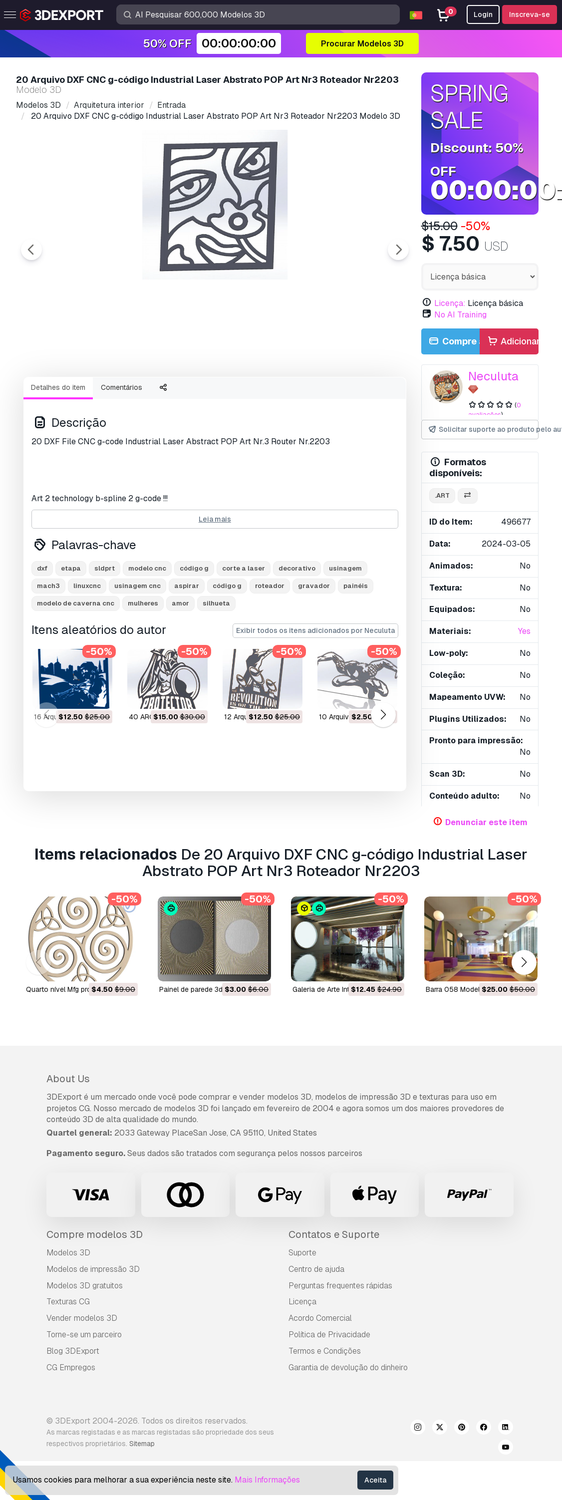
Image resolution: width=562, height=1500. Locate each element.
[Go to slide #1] (74, 395)
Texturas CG (68, 1329)
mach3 (48, 640)
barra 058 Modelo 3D (460, 1016)
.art (442, 495)
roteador (269, 640)
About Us (68, 1106)
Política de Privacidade (329, 1362)
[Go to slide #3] (202, 395)
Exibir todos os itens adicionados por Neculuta (315, 685)
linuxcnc (87, 640)
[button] (383, 770)
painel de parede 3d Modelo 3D (209, 1016)
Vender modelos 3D (81, 1345)
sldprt (104, 623)
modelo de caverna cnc (75, 658)
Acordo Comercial (320, 1345)
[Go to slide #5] (329, 395)
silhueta (216, 658)
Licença (302, 1329)
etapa (71, 623)
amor (180, 658)
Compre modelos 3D (94, 1261)
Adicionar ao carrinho (512, 341)
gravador (314, 640)
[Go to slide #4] (265, 395)
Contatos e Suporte (333, 1261)
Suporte (302, 1280)
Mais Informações (267, 1480)
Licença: (450, 303)
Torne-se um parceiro (84, 1362)
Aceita (375, 1480)
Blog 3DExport (72, 1378)
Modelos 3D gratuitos (84, 1313)
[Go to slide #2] (138, 395)
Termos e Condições (324, 1378)
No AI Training (460, 314)
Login (483, 14)
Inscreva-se (529, 14)
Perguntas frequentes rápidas (340, 1313)
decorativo (297, 623)
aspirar (186, 640)
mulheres (143, 658)
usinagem (345, 623)
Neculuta (493, 376)
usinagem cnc (137, 640)
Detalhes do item (58, 442)
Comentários (121, 442)
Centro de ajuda (316, 1296)
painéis (355, 640)
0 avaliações (495, 410)
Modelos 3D (68, 1280)
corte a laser (243, 623)
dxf (42, 623)
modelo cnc (147, 623)
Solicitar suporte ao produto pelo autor (483, 429)
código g (194, 623)
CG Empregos (70, 1395)
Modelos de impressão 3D (93, 1296)
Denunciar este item (486, 822)
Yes (524, 631)
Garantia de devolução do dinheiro (348, 1395)
